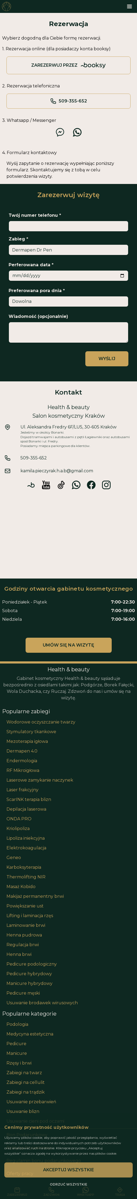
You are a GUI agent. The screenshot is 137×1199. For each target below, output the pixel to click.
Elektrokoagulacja (26, 847)
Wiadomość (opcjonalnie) (38, 316)
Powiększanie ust (25, 906)
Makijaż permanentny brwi (35, 896)
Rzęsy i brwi (18, 1063)
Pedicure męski (23, 993)
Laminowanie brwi (25, 925)
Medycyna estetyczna (29, 1034)
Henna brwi (18, 954)
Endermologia (21, 760)
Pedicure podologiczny (31, 964)
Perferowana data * (31, 264)
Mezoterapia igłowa (27, 741)
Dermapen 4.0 (21, 751)
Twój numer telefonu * (35, 215)
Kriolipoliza (18, 828)
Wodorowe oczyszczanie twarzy (40, 722)
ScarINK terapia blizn (28, 799)
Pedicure (16, 1043)
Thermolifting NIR (25, 876)
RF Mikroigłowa (22, 770)
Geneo (13, 857)
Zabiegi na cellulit (25, 1082)
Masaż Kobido (21, 886)
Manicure (16, 1053)
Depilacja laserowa (26, 809)
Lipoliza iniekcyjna (25, 838)
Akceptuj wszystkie (68, 1169)
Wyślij (107, 358)
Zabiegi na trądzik (25, 1092)
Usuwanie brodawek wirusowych (42, 1002)
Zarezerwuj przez (68, 65)
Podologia (17, 1024)
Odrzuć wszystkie (68, 1184)
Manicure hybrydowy (29, 983)
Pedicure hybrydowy (29, 973)
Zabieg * (18, 239)
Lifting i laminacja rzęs (29, 915)
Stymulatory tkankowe (31, 731)
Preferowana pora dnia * (37, 290)
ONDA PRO (18, 818)
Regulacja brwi (22, 944)
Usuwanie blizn (22, 1111)
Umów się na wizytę (68, 645)
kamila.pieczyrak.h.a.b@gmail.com (56, 470)
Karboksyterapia (23, 867)
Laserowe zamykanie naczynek (39, 780)
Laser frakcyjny (22, 789)
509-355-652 (68, 101)
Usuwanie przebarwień (31, 1101)
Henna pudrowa (24, 935)
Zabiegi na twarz (24, 1072)
